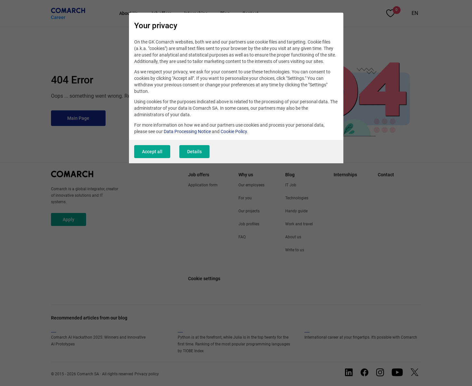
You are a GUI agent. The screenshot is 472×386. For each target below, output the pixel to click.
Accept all (152, 151)
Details (194, 151)
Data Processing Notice (187, 131)
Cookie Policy (234, 131)
